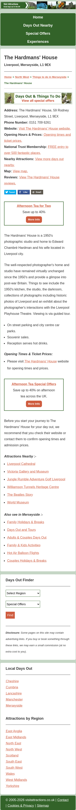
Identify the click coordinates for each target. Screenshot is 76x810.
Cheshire (12, 681)
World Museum (18, 502)
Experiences (38, 42)
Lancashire (14, 693)
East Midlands (16, 737)
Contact (63, 800)
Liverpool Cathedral (21, 464)
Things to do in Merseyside (49, 77)
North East (13, 743)
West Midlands (16, 780)
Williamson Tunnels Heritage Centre (33, 487)
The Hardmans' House (41, 361)
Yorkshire (12, 786)
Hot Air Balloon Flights (23, 553)
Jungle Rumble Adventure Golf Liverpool (36, 479)
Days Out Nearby (38, 25)
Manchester (14, 699)
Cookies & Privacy (20, 805)
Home (38, 17)
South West (14, 767)
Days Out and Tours (21, 530)
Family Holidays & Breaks (25, 522)
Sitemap (43, 805)
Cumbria (12, 687)
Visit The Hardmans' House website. (45, 128)
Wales (10, 773)
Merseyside (14, 705)
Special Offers (38, 33)
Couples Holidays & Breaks (26, 560)
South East (14, 761)
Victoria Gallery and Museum (28, 471)
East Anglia (14, 731)
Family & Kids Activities (23, 545)
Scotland (12, 755)
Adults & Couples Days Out (26, 537)
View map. (20, 171)
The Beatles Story (20, 494)
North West (22, 77)
